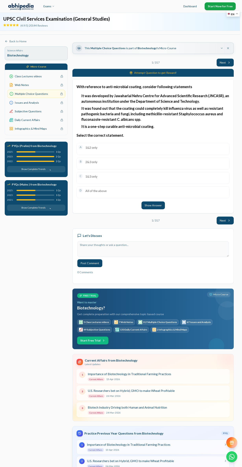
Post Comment (89, 263)
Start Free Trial (92, 340)
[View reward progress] (231, 442)
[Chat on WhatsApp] (231, 456)
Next (225, 62)
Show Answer (153, 205)
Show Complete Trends (36, 169)
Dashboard (190, 6)
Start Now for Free (220, 6)
